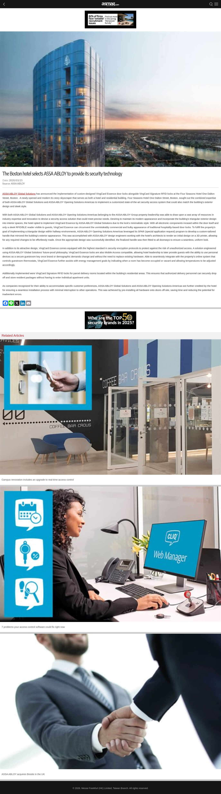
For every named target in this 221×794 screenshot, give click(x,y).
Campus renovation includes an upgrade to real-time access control (38, 479)
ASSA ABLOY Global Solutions (19, 193)
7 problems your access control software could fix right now (33, 627)
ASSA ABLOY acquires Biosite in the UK (23, 774)
